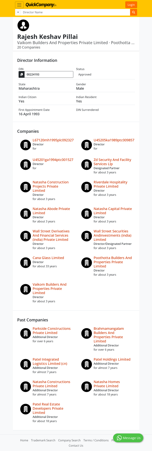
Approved (84, 74)
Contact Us (76, 445)
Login (131, 5)
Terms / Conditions (96, 440)
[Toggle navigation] (19, 5)
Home (24, 440)
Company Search (69, 440)
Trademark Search (43, 440)
